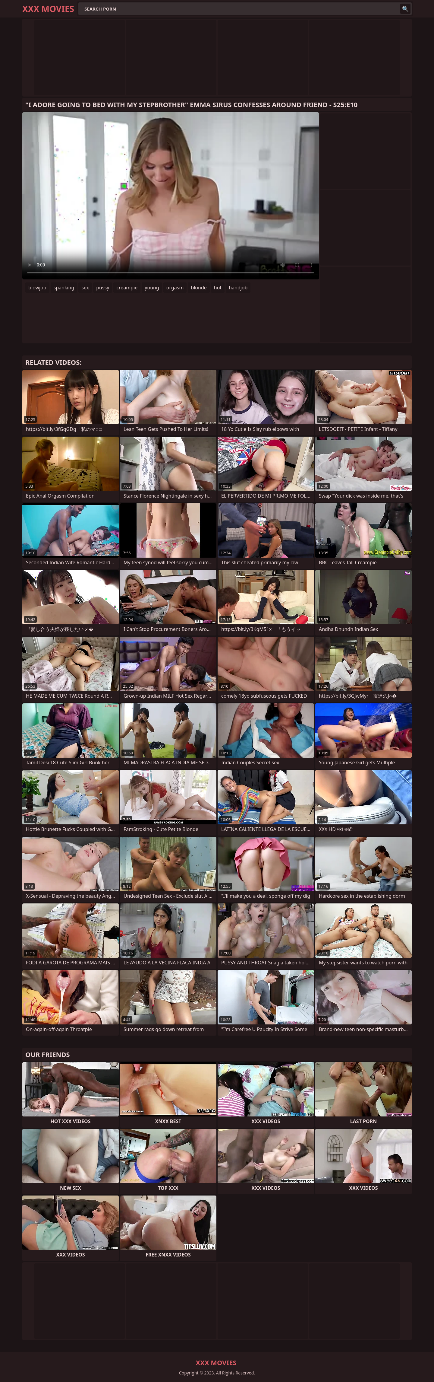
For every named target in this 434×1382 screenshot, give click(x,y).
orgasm (175, 287)
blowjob (37, 287)
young (152, 287)
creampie (126, 287)
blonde (198, 287)
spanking (64, 287)
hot (218, 287)
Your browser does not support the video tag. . (170, 195)
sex (85, 287)
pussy (102, 287)
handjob (238, 287)
